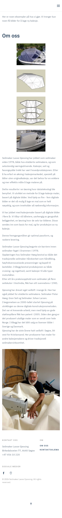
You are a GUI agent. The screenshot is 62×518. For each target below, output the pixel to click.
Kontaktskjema (49, 449)
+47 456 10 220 (11, 454)
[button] (58, 6)
